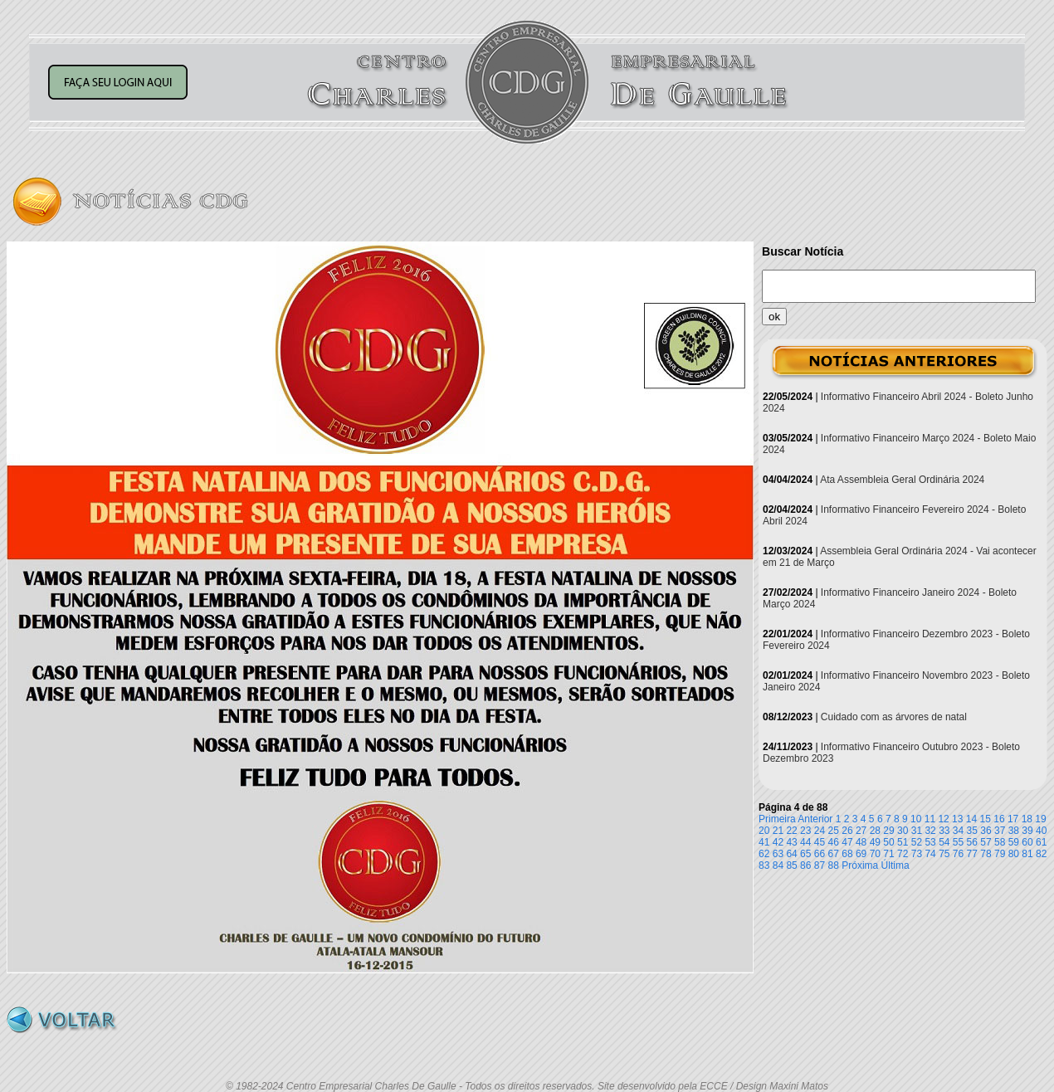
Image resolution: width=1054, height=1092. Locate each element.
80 (1013, 854)
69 (861, 854)
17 (1013, 819)
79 (999, 854)
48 (861, 842)
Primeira (777, 819)
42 (778, 842)
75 (944, 854)
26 (847, 830)
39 (1027, 830)
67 (833, 854)
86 (805, 865)
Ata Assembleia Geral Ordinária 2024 (902, 479)
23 (805, 830)
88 (833, 865)
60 (1027, 842)
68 (847, 854)
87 (819, 865)
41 (764, 842)
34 (958, 830)
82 (1041, 854)
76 (958, 854)
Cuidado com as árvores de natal (894, 717)
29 (888, 830)
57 (985, 842)
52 (916, 842)
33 (944, 830)
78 (985, 854)
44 (805, 842)
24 (819, 830)
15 (985, 819)
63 (778, 854)
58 (999, 842)
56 (972, 842)
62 (764, 854)
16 (998, 819)
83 (764, 865)
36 (985, 830)
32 (930, 830)
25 (833, 830)
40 (1041, 830)
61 (1041, 842)
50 (888, 842)
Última (895, 865)
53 (930, 842)
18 (1027, 819)
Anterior (815, 819)
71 (888, 854)
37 (999, 830)
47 (847, 842)
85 (791, 865)
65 (805, 854)
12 (943, 819)
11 (930, 819)
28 (875, 830)
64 (791, 854)
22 (791, 830)
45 (819, 842)
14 (971, 819)
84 (778, 865)
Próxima (860, 865)
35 (972, 830)
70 (875, 854)
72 (902, 854)
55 (958, 842)
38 (1013, 830)
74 (930, 854)
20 (764, 830)
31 (916, 830)
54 (944, 842)
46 (833, 842)
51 (902, 842)
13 (957, 819)
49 (875, 842)
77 (972, 854)
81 (1027, 854)
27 (861, 830)
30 (902, 830)
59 (1013, 842)
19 (1040, 819)
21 (778, 830)
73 (916, 854)
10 (915, 819)
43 (791, 842)
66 (819, 854)
